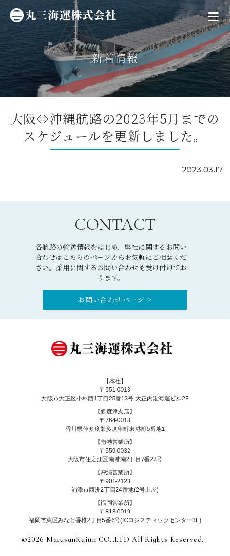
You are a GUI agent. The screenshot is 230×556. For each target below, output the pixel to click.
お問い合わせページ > (115, 299)
